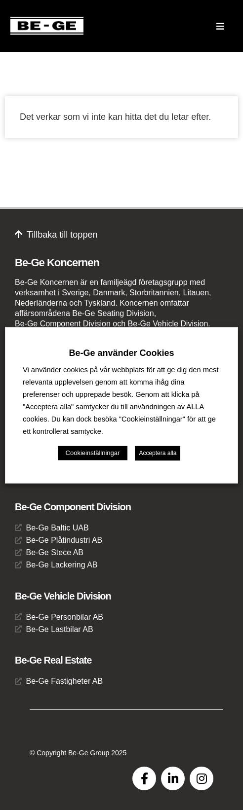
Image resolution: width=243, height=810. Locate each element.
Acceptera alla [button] (157, 453)
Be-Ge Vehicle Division (63, 596)
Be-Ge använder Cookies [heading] (121, 353)
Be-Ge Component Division (73, 506)
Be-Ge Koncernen (57, 262)
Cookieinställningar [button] (93, 453)
